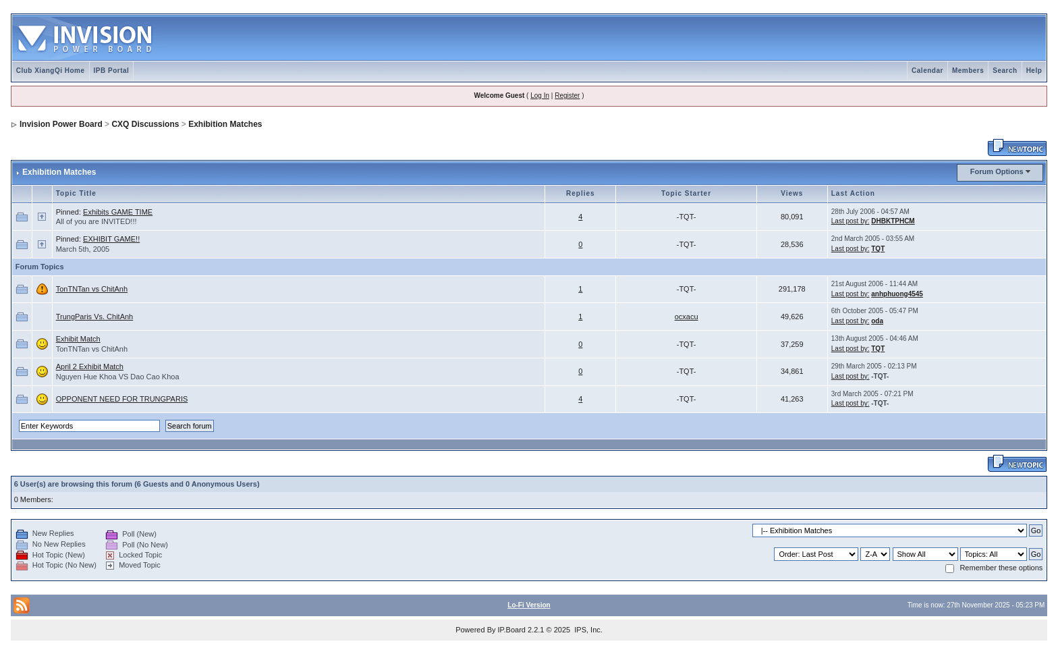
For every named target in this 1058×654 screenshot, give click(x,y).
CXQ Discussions (145, 124)
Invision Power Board (61, 124)
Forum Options (997, 171)
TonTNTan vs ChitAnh (92, 289)
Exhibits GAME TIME (117, 212)
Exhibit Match (78, 339)
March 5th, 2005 (83, 249)
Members (968, 70)
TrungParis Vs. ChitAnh (95, 316)
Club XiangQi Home (50, 70)
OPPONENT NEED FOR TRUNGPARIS (122, 399)
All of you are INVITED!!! (96, 221)
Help (1034, 70)
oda (877, 321)
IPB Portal (112, 70)
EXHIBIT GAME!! (111, 239)
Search (1005, 70)
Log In (539, 95)
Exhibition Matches (225, 124)
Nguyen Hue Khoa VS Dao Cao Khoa (117, 377)
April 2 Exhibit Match (89, 366)
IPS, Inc (587, 630)
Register (567, 95)
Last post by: (850, 221)
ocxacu (686, 316)
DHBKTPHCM (892, 221)
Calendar (927, 70)
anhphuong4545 (897, 294)
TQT (878, 248)
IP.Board (512, 630)
